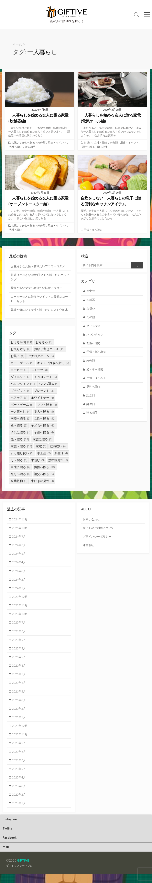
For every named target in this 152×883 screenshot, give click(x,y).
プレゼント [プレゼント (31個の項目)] (44, 391)
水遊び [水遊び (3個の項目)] (38, 460)
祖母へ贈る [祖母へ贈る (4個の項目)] (20, 474)
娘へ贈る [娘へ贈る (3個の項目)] (19, 426)
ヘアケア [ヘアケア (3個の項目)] (19, 398)
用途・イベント (57, 142)
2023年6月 (19, 634)
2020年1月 (19, 810)
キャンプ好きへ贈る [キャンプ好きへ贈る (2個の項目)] (53, 363)
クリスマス (94, 327)
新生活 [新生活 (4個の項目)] (61, 453)
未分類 (42, 142)
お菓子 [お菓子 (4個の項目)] (17, 356)
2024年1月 (19, 590)
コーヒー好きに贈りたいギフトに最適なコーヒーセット (40, 299)
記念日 (91, 398)
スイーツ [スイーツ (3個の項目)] (39, 370)
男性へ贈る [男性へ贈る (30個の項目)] (44, 467)
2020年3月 (19, 793)
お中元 (91, 291)
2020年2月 (19, 801)
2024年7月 (19, 537)
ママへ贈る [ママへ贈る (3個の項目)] (47, 405)
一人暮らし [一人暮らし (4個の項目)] (20, 412)
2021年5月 (19, 696)
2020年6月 (19, 766)
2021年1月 (19, 722)
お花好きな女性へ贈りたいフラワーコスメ (40, 266)
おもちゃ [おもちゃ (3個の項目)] (44, 342)
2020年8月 (19, 757)
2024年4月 (19, 564)
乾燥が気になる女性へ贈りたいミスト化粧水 (40, 313)
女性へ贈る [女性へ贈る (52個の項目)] (44, 419)
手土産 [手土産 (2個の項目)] (44, 453)
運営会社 (89, 546)
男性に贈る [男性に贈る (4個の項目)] (20, 467)
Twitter (8, 836)
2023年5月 (19, 643)
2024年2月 (19, 581)
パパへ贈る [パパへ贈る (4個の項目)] (48, 384)
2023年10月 (20, 617)
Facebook (10, 846)
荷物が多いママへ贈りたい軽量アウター (38, 289)
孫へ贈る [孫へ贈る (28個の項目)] (20, 439)
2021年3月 (19, 705)
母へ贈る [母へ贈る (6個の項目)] (19, 460)
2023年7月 (19, 625)
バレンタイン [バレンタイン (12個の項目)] (23, 384)
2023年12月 (20, 599)
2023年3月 (19, 652)
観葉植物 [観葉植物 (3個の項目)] (19, 481)
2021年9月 (19, 661)
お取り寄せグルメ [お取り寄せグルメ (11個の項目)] (49, 349)
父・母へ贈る (96, 371)
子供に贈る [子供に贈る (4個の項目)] (20, 432)
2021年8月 (19, 669)
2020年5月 (19, 775)
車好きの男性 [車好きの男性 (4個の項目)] (42, 481)
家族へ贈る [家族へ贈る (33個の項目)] (21, 446)
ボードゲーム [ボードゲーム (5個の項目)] (22, 405)
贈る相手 (30, 146)
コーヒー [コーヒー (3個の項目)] (19, 370)
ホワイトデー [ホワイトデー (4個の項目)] (42, 398)
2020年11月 (20, 740)
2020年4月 (19, 784)
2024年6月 (19, 546)
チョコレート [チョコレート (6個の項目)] (45, 377)
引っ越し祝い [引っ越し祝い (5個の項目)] (22, 453)
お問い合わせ (92, 520)
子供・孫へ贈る (93, 229)
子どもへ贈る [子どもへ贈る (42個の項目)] (43, 426)
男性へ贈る (15, 146)
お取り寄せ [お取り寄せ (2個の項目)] (20, 349)
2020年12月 (20, 731)
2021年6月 (19, 687)
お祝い (16, 142)
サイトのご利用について (99, 529)
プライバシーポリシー (98, 537)
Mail (6, 855)
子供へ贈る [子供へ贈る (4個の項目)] (44, 432)
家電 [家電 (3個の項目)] (41, 446)
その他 (91, 318)
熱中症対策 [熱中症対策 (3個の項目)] (58, 460)
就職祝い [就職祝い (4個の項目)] (58, 446)
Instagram (10, 826)
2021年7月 (19, 678)
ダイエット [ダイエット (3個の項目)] (20, 377)
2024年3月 (19, 573)
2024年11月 (20, 520)
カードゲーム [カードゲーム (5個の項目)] (22, 363)
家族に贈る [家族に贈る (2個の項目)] (42, 439)
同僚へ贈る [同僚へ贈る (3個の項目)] (20, 419)
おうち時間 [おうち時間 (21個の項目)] (21, 342)
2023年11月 (20, 608)
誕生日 (91, 407)
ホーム (17, 44)
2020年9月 (19, 748)
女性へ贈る (28, 142)
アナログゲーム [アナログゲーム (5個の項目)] (41, 356)
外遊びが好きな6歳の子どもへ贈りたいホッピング (39, 277)
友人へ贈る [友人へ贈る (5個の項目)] (44, 412)
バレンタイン (96, 336)
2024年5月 (19, 555)
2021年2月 (19, 713)
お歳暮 (91, 300)
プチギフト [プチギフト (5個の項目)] (20, 391)
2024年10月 (20, 529)
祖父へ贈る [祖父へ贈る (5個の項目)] (44, 474)
